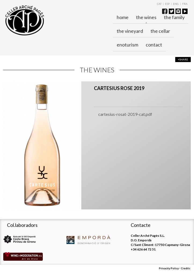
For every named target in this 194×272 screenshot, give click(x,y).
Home (123, 17)
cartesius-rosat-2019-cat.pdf (125, 114)
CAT (159, 3)
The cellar (160, 31)
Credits (185, 268)
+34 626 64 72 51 (143, 249)
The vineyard (130, 31)
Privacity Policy (169, 268)
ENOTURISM (127, 45)
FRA (185, 3)
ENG (176, 3)
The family (174, 17)
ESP (167, 3)
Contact (154, 45)
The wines (146, 17)
